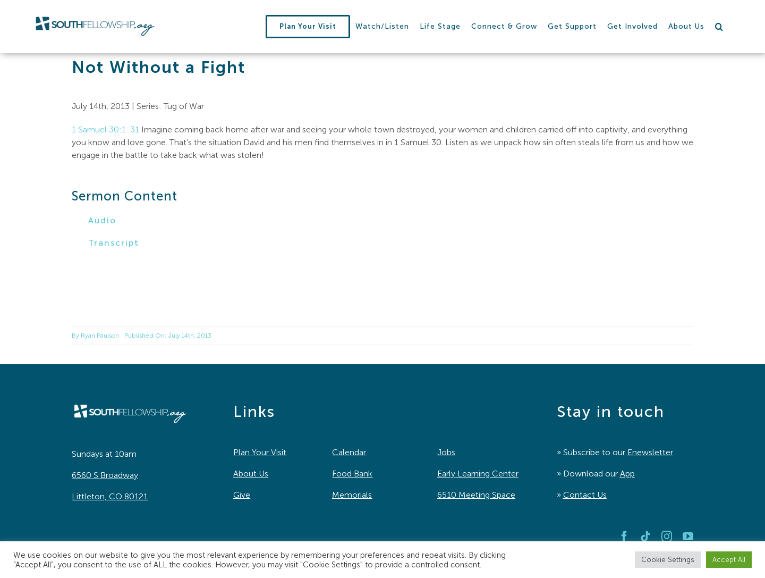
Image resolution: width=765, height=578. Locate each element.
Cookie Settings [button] (667, 560)
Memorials (352, 495)
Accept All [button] (728, 560)
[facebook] (624, 536)
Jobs (446, 452)
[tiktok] (645, 536)
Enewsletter (650, 452)
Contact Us (585, 495)
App (627, 473)
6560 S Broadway (105, 475)
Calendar (349, 452)
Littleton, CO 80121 (110, 496)
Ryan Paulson (100, 335)
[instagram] (666, 536)
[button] (719, 26)
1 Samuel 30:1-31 (105, 129)
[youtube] (688, 536)
